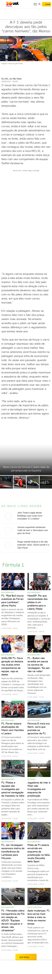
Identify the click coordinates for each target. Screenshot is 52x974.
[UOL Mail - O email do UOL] (35, 4)
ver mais (26, 957)
